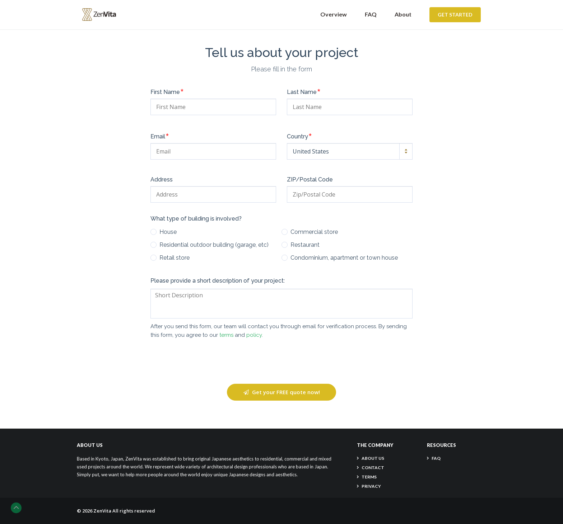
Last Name (303, 91)
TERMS (369, 477)
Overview (333, 14)
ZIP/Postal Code (310, 180)
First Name (166, 91)
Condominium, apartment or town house (344, 258)
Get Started (455, 14)
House (168, 232)
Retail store (174, 258)
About (403, 14)
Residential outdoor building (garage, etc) (214, 245)
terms (226, 335)
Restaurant (305, 245)
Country (299, 136)
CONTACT (373, 467)
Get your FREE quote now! (281, 392)
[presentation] (281, 362)
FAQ (371, 14)
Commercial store (314, 232)
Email (159, 136)
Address (161, 180)
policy (254, 335)
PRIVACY (371, 486)
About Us (373, 458)
